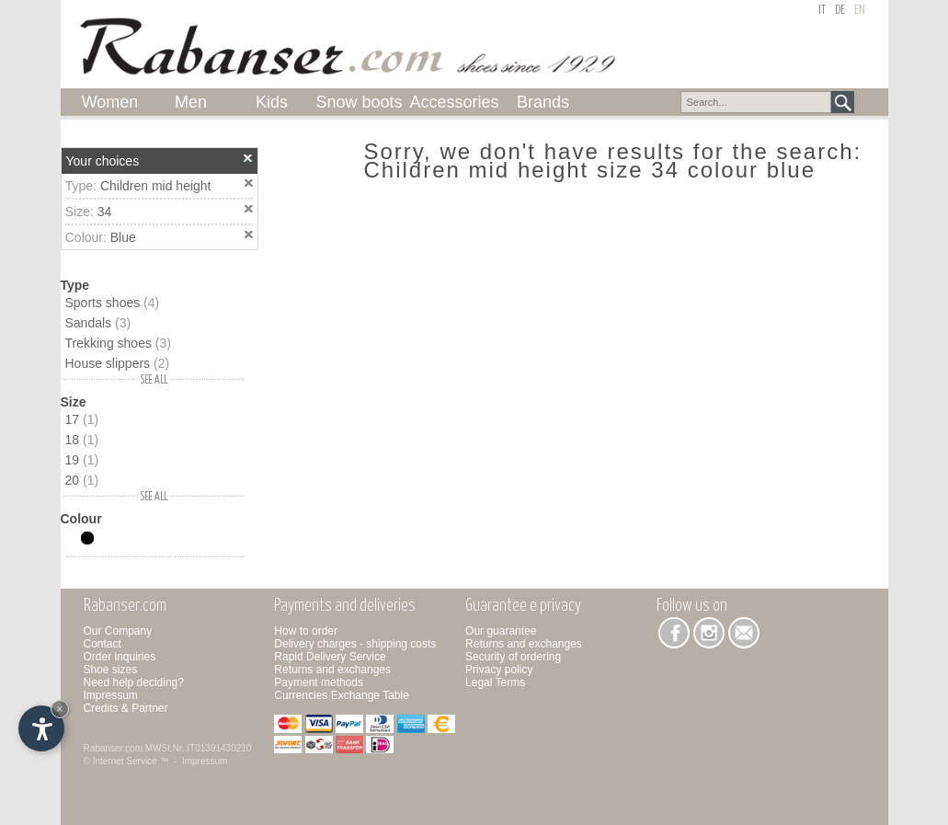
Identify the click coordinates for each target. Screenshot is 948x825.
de (840, 11)
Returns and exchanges (332, 669)
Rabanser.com (113, 748)
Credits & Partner (126, 708)
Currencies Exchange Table (341, 695)
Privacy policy (498, 669)
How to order (305, 630)
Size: (81, 211)
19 (82, 460)
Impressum (111, 695)
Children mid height (155, 185)
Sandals (98, 322)
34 (104, 211)
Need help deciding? (134, 682)
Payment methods (318, 682)
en (859, 11)
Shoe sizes (111, 669)
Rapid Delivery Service (329, 656)
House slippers (117, 363)
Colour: (87, 237)
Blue (123, 237)
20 (82, 480)
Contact (102, 643)
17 (82, 419)
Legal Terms (495, 682)
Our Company (118, 630)
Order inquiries (120, 656)
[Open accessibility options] (41, 728)
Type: (82, 185)
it (822, 11)
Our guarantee (500, 630)
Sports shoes (112, 302)
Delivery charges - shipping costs (355, 643)
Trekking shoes (118, 343)
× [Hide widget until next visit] (59, 709)
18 (82, 439)
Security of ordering (513, 656)
